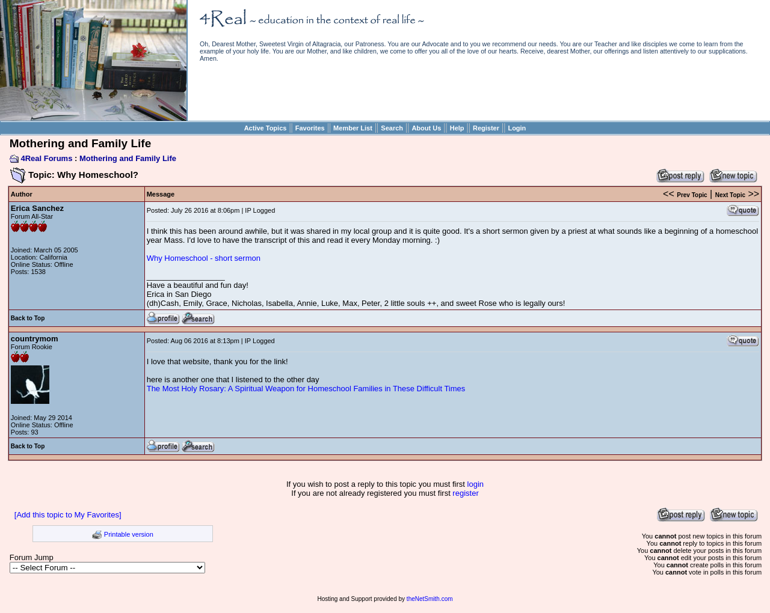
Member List (352, 128)
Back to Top (28, 318)
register (465, 493)
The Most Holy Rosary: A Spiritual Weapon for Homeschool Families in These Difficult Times (306, 388)
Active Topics (265, 128)
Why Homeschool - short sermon (203, 258)
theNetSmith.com (430, 599)
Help (457, 128)
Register (486, 128)
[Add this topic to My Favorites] (68, 514)
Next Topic (730, 195)
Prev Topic (692, 195)
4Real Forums (46, 158)
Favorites (310, 128)
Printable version (128, 534)
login (475, 484)
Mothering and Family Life (127, 158)
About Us (426, 128)
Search (392, 128)
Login (517, 128)
